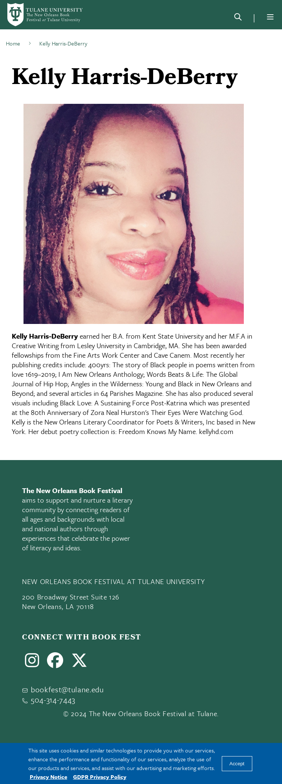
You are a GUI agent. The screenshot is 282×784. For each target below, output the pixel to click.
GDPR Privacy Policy (99, 777)
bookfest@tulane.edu (67, 689)
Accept (237, 763)
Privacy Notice (48, 777)
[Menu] (270, 16)
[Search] (238, 18)
